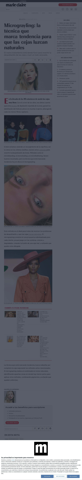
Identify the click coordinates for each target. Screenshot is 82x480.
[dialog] (41, 460)
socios (13, 460)
